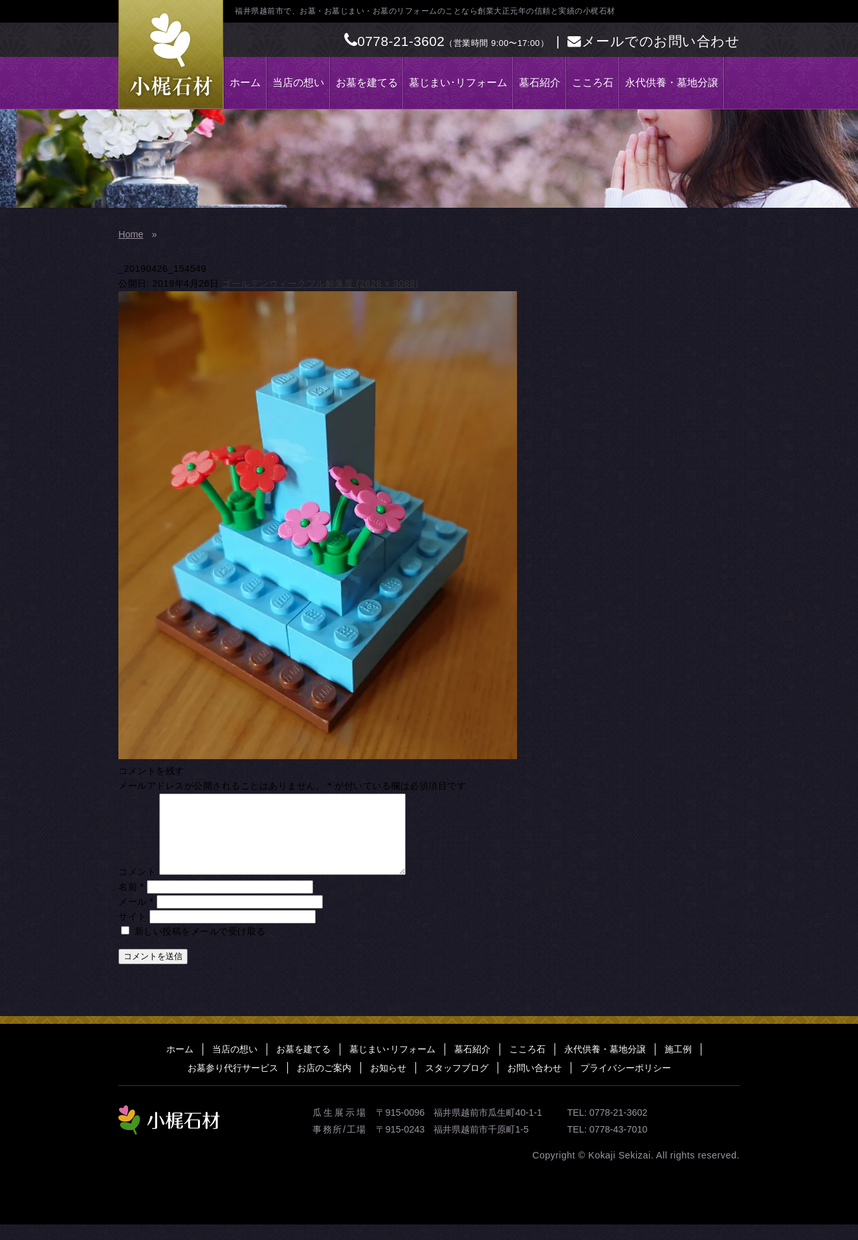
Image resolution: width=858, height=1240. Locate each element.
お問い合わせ (534, 1083)
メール (135, 917)
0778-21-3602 (394, 41)
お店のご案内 (324, 1083)
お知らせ (388, 1083)
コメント (137, 887)
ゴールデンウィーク (264, 283)
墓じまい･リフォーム (458, 82)
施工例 (678, 1064)
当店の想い (298, 82)
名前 (131, 902)
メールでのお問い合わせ (653, 41)
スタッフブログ (457, 1083)
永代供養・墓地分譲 (671, 82)
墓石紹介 (539, 82)
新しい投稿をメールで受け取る (200, 947)
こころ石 (592, 82)
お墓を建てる (367, 82)
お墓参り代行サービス (233, 1083)
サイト (132, 932)
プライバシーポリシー (625, 1083)
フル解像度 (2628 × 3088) (363, 283)
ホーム (245, 82)
